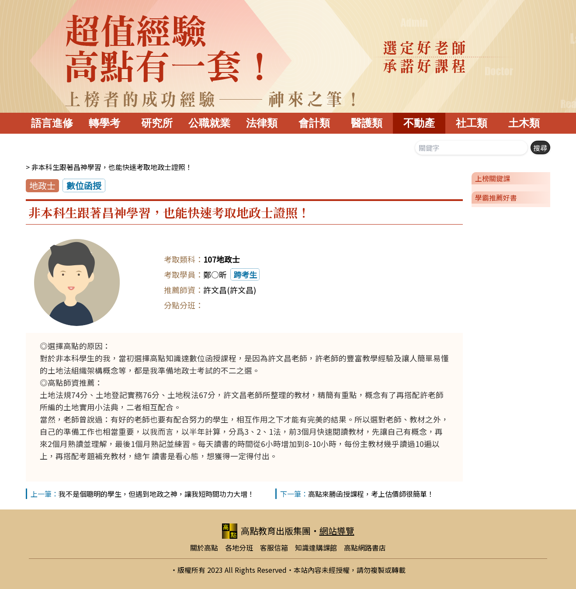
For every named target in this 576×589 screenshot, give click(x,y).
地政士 (42, 185)
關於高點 (204, 547)
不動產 (419, 123)
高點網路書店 (365, 547)
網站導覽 (336, 530)
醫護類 (366, 123)
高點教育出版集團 (266, 531)
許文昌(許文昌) (229, 289)
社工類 (471, 123)
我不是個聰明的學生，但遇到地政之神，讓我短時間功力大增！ (156, 494)
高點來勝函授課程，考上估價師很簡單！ (371, 494)
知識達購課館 (316, 547)
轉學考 (104, 123)
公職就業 (209, 123)
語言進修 (52, 123)
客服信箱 (274, 547)
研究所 (157, 123)
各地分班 (239, 547)
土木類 (524, 123)
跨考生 (245, 274)
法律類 (262, 123)
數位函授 (83, 185)
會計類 (314, 123)
